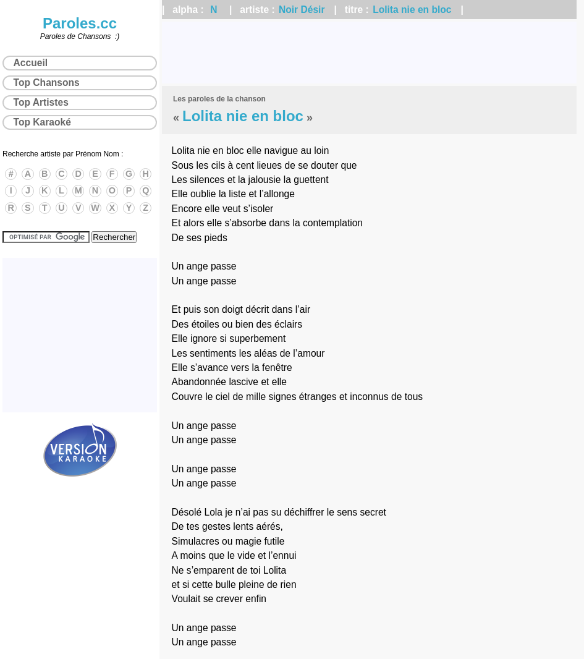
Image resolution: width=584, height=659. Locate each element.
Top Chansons (47, 82)
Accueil (31, 62)
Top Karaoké (42, 122)
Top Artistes (41, 102)
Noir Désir (302, 9)
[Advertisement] (369, 52)
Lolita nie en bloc (412, 9)
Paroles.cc (80, 23)
